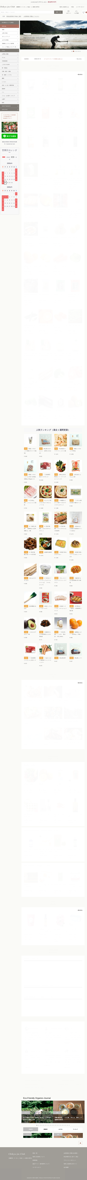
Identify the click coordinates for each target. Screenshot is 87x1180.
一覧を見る (79, 59)
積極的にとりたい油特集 (8, 43)
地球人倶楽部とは (64, 7)
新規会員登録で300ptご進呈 (14, 16)
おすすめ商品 (5, 40)
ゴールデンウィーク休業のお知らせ (53, 59)
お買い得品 (4, 33)
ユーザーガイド (80, 7)
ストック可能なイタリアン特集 (9, 46)
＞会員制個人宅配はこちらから (31, 16)
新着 (3, 29)
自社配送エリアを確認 (8, 22)
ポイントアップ (6, 36)
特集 (72, 7)
